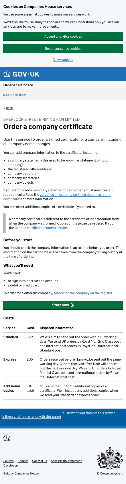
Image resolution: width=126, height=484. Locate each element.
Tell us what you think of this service (88, 413)
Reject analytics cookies (63, 48)
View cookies (63, 60)
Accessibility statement (66, 461)
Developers (11, 465)
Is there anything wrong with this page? (31, 416)
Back (9, 107)
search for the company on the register (83, 293)
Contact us (39, 461)
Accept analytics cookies (63, 36)
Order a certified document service (41, 228)
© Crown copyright (110, 473)
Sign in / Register (14, 95)
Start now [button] (63, 305)
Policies (8, 461)
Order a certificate (18, 85)
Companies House (26, 473)
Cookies (23, 461)
